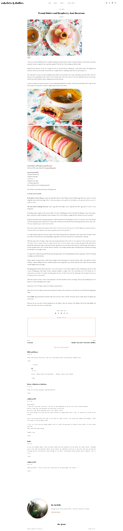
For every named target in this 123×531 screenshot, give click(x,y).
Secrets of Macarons (50, 168)
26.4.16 (29, 464)
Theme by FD (91, 528)
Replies (35, 364)
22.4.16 (29, 443)
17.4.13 (29, 386)
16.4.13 (29, 354)
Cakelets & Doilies (12, 3)
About (55, 2)
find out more (55, 512)
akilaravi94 (31, 399)
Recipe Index (70, 2)
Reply (29, 360)
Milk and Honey (32, 352)
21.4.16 (29, 401)
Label (61, 2)
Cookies (61, 16)
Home (50, 2)
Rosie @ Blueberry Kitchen (36, 384)
